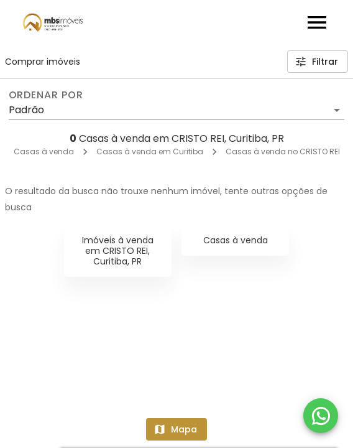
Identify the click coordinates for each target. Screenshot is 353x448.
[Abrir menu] (317, 22)
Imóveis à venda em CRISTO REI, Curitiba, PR (118, 251)
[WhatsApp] (320, 415)
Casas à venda (44, 151)
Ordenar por (46, 95)
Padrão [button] (26, 110)
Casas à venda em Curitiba (149, 151)
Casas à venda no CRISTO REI (283, 151)
